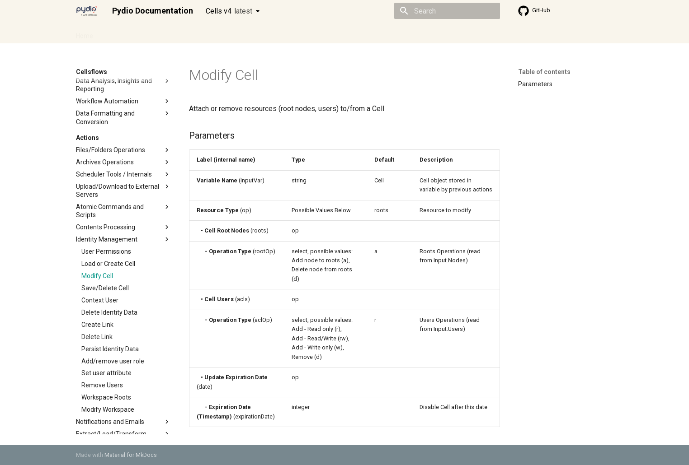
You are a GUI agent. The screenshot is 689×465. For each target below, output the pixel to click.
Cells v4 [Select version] (229, 11)
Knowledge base (271, 33)
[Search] (447, 11)
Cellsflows (165, 33)
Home (84, 33)
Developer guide (214, 33)
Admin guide (122, 33)
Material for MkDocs (130, 454)
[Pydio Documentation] (86, 11)
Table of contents (544, 71)
